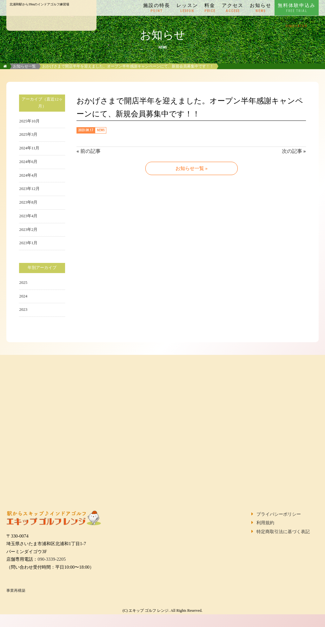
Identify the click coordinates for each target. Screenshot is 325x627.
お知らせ (260, 8)
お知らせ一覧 (24, 66)
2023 (23, 309)
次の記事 (292, 151)
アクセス (232, 8)
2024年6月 (28, 162)
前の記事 (90, 151)
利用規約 (265, 522)
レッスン (187, 8)
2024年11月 (29, 148)
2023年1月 (28, 243)
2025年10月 (29, 121)
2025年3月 (28, 134)
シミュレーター (296, 23)
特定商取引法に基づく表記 (283, 531)
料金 (210, 8)
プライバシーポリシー (278, 514)
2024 (23, 296)
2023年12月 (29, 188)
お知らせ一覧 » (192, 168)
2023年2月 (28, 229)
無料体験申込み (296, 8)
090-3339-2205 (51, 559)
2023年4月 (28, 216)
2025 (23, 282)
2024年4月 (28, 175)
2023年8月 (28, 202)
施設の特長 (156, 8)
